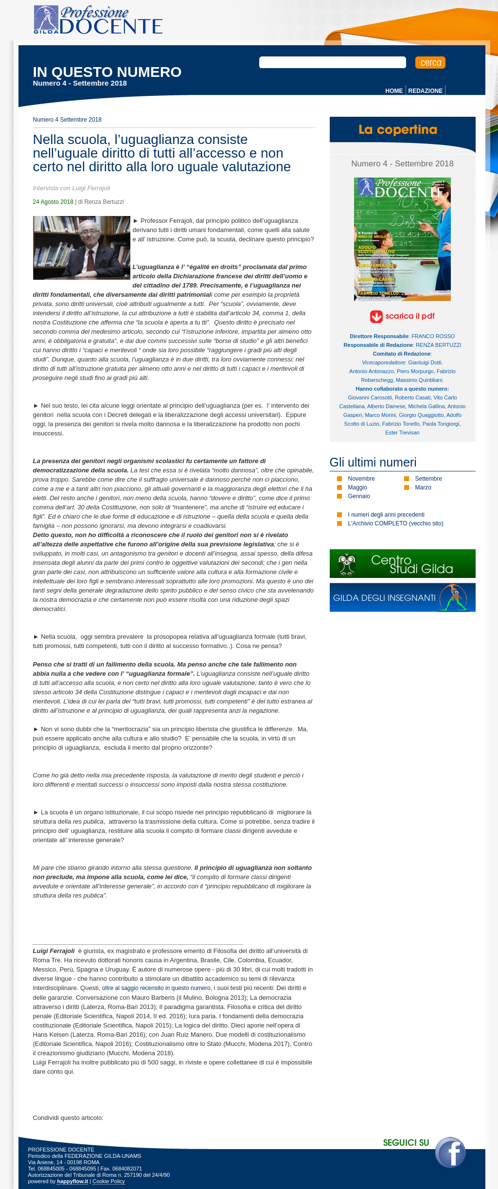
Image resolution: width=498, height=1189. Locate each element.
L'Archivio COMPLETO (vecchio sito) (396, 523)
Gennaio (359, 496)
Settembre (428, 478)
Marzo (423, 487)
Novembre (361, 478)
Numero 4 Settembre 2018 (67, 119)
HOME (394, 91)
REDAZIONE (426, 91)
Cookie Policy (108, 1181)
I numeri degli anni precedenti (386, 514)
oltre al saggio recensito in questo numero (156, 988)
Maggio (357, 487)
